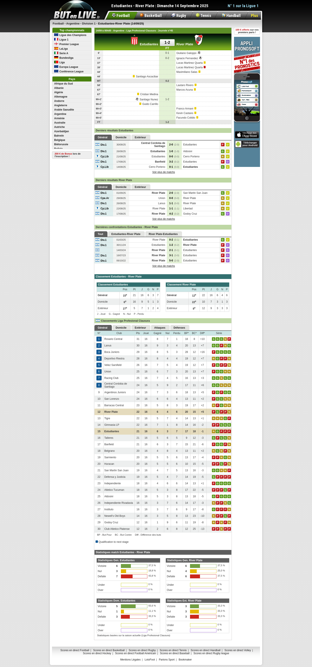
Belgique (59, 140)
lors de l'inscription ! (68, 155)
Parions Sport (167, 659)
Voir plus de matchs (163, 172)
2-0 (174, 144)
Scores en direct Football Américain (135, 653)
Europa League (66, 66)
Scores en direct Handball (205, 650)
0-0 (174, 156)
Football (121, 15)
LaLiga (61, 48)
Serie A (61, 53)
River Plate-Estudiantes (163, 234)
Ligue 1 (61, 39)
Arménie (59, 118)
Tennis (203, 15)
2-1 (174, 250)
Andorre (59, 101)
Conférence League (68, 71)
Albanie (58, 88)
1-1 (174, 203)
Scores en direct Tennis (173, 650)
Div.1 (101, 144)
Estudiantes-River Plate (125, 234)
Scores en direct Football (74, 650)
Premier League (66, 44)
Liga (59, 62)
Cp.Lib (102, 156)
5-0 (174, 260)
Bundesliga (63, 57)
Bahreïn (59, 135)
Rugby (178, 15)
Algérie (58, 92)
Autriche (59, 127)
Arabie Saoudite (64, 109)
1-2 (174, 244)
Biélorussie (61, 144)
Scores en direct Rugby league (211, 653)
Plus (254, 15)
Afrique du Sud (63, 83)
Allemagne (60, 96)
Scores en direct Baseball (175, 653)
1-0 (174, 151)
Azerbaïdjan (61, 131)
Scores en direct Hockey (97, 653)
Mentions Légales (130, 659)
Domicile (121, 137)
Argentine (60, 114)
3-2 (174, 161)
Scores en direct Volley (237, 650)
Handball (231, 15)
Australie (59, 122)
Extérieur (140, 137)
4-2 (174, 213)
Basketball (151, 15)
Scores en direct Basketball (109, 650)
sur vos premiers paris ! (247, 31)
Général (102, 137)
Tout (100, 234)
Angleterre (60, 105)
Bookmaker (185, 659)
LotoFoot (150, 659)
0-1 (174, 166)
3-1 (174, 255)
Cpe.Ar (102, 198)
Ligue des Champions (70, 35)
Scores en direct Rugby (142, 650)
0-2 (174, 239)
